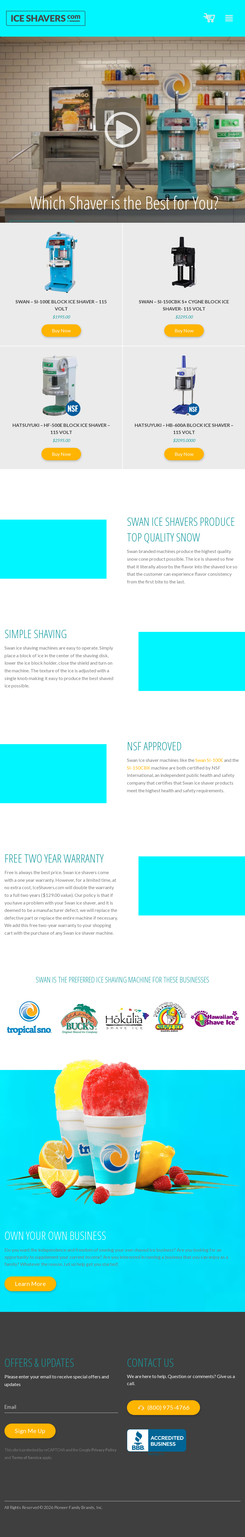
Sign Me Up (30, 1430)
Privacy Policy (104, 1449)
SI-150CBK (138, 767)
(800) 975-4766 (163, 1407)
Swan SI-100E (209, 760)
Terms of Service (27, 1457)
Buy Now (61, 330)
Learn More (30, 1283)
